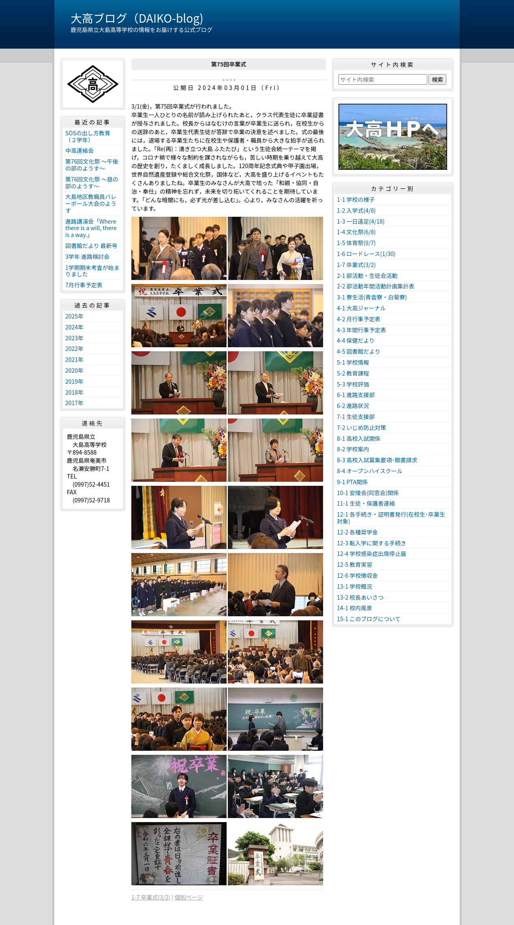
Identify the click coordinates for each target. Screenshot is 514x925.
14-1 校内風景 (354, 608)
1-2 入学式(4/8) (356, 210)
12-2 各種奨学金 (357, 532)
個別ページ (189, 897)
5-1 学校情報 (353, 362)
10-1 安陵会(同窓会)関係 (368, 493)
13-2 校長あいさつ (360, 597)
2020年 (74, 370)
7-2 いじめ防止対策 (361, 427)
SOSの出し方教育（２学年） (87, 136)
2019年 (74, 381)
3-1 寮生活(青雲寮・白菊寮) (372, 297)
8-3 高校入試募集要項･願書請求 (377, 460)
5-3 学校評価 (353, 384)
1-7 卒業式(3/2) (150, 897)
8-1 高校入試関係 (359, 438)
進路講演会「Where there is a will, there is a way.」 (91, 228)
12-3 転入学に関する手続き (371, 543)
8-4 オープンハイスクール (370, 471)
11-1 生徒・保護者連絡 (366, 503)
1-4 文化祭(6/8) (356, 232)
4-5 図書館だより (358, 351)
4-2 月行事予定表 (359, 319)
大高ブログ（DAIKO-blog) (137, 18)
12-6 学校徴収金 (357, 575)
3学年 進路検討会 (87, 256)
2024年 (74, 327)
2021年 (74, 359)
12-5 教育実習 (354, 564)
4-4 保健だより (356, 340)
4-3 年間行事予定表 (361, 330)
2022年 (74, 348)
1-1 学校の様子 (356, 199)
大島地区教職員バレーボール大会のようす (90, 203)
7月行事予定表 (84, 285)
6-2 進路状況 (353, 406)
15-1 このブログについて (368, 619)
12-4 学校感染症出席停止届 (371, 553)
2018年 (74, 392)
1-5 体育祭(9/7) (356, 243)
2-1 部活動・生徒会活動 (367, 275)
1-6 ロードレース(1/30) (366, 254)
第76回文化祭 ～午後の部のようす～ (91, 164)
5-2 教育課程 (353, 373)
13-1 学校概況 (354, 586)
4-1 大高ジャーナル (361, 308)
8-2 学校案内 (353, 449)
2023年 (74, 338)
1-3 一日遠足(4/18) (361, 221)
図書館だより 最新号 (91, 245)
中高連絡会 (79, 150)
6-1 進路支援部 (356, 395)
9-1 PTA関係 (352, 482)
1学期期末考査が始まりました (92, 270)
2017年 (74, 403)
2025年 (74, 316)
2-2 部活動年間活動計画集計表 (376, 286)
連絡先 (93, 423)
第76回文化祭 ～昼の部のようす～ (91, 182)
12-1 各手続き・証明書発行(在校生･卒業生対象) (391, 517)
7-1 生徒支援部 (356, 416)
